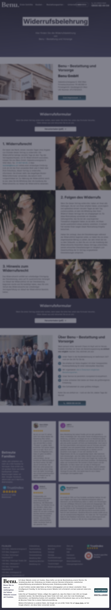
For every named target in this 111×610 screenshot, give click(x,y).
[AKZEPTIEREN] (101, 590)
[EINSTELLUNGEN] (101, 595)
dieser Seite (79, 603)
